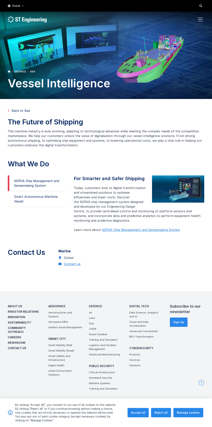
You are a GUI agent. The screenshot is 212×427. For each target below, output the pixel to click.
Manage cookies (188, 416)
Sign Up (178, 322)
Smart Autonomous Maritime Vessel (34, 200)
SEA (32, 71)
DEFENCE (20, 71)
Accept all (138, 416)
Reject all (161, 416)
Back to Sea (19, 111)
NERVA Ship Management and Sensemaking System (35, 185)
